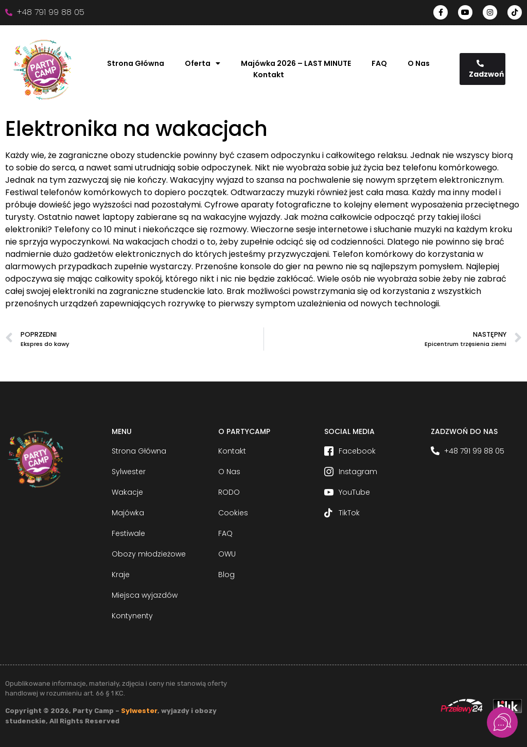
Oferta (202, 63)
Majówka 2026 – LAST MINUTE (296, 63)
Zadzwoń (486, 69)
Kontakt (268, 75)
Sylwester (139, 711)
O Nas (419, 63)
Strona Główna (135, 63)
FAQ (379, 63)
